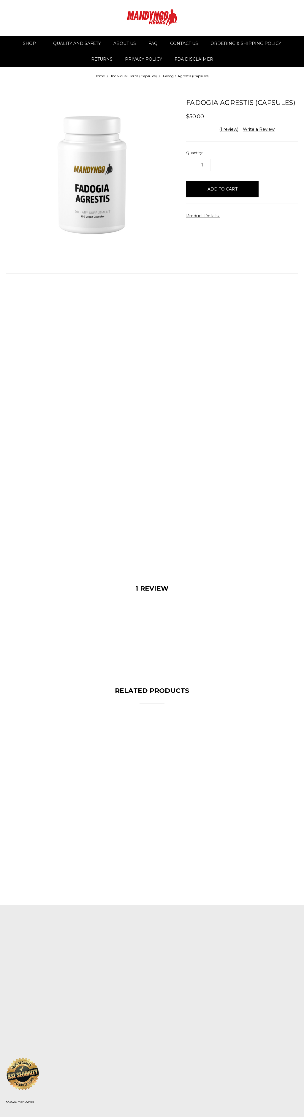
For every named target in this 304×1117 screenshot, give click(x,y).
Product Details (204, 215)
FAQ (153, 43)
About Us (124, 43)
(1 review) (228, 129)
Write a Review (259, 129)
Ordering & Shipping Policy (245, 43)
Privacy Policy (143, 59)
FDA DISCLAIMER (194, 59)
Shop (32, 43)
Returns (102, 59)
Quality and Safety (77, 43)
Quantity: (194, 152)
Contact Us (184, 43)
